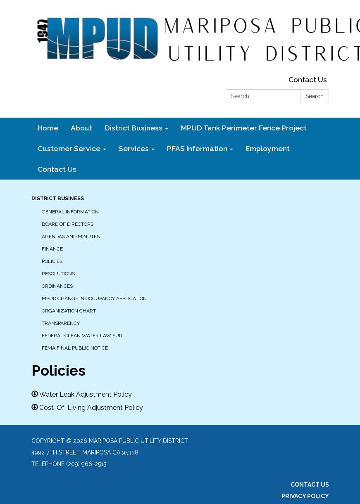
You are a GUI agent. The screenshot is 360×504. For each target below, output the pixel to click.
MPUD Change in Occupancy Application (94, 298)
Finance (52, 249)
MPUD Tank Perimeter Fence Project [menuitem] (244, 127)
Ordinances (57, 286)
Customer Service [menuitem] (69, 148)
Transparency (61, 323)
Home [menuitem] (48, 127)
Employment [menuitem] (268, 148)
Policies (52, 261)
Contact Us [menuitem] (57, 169)
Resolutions (58, 274)
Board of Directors (67, 224)
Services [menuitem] (134, 148)
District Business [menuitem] (133, 127)
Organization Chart (69, 311)
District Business (57, 198)
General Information (70, 212)
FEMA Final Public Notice (75, 348)
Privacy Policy (305, 496)
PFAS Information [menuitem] (197, 148)
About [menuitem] (81, 127)
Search (314, 96)
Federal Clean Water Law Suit (82, 335)
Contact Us (307, 79)
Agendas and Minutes (71, 236)
